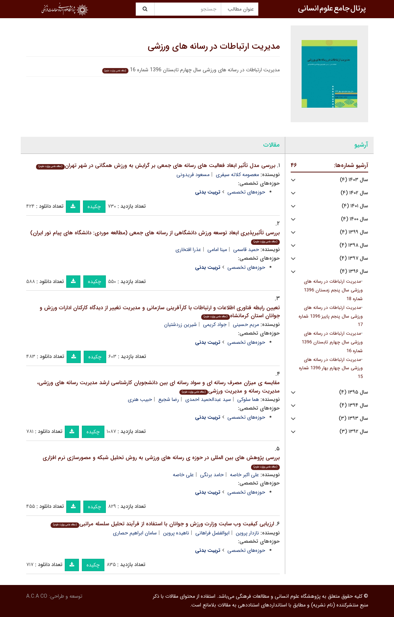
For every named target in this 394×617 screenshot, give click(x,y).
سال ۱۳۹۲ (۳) (353, 431)
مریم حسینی (246, 325)
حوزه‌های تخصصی (246, 192)
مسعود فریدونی (193, 175)
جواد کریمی (215, 325)
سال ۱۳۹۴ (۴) (353, 405)
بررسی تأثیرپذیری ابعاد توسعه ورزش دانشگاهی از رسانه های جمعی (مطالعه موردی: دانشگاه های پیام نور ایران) (155, 236)
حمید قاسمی (246, 250)
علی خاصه (183, 475)
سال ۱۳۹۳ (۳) (353, 418)
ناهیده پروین (176, 533)
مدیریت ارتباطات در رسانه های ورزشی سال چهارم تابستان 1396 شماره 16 (332, 342)
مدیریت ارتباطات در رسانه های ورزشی (214, 46)
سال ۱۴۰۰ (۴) (354, 219)
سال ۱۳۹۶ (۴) (354, 271)
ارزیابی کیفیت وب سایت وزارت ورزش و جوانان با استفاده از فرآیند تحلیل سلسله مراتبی (162, 524)
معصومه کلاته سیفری (237, 175)
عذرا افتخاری (188, 250)
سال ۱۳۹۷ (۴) (353, 258)
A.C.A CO (36, 596)
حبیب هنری (140, 399)
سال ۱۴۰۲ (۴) (354, 193)
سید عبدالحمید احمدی (208, 399)
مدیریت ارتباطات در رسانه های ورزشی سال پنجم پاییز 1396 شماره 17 (331, 316)
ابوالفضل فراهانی (212, 533)
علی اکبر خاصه (244, 475)
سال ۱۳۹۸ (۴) (353, 245)
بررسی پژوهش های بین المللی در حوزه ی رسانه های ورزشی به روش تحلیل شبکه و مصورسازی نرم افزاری (161, 461)
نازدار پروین (247, 533)
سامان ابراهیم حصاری (135, 533)
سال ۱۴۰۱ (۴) (355, 206)
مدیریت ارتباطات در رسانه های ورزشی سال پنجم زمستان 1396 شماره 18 (333, 290)
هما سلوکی (248, 399)
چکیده (94, 207)
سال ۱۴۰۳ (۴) (354, 180)
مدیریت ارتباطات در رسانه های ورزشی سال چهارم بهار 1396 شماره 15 (331, 368)
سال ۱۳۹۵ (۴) (353, 392)
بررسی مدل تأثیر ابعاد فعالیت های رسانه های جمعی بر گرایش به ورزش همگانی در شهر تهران (155, 165)
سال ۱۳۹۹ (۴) (354, 232)
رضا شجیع (168, 399)
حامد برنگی (212, 475)
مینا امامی (217, 250)
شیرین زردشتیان (180, 325)
